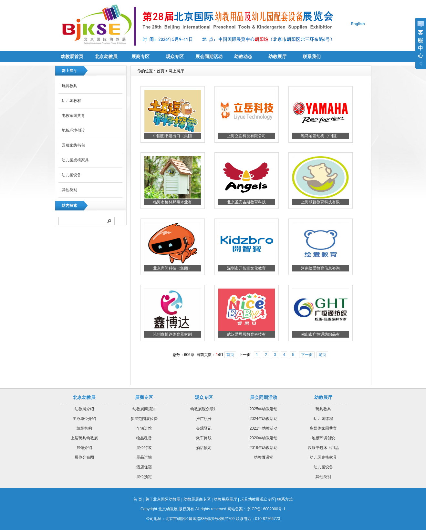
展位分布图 (84, 457)
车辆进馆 (144, 428)
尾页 (322, 354)
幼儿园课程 (323, 418)
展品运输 (144, 457)
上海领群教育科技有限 (320, 202)
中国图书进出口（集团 (172, 136)
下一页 (307, 354)
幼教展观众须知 (203, 409)
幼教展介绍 (84, 409)
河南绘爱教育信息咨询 (320, 268)
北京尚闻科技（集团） (172, 268)
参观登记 (204, 428)
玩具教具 (69, 86)
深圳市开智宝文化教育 (246, 268)
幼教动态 (243, 56)
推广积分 (204, 418)
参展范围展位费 (144, 418)
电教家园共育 (73, 115)
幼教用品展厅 (225, 499)
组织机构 (84, 428)
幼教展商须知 (144, 409)
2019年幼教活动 (264, 447)
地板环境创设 (73, 130)
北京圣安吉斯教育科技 (246, 202)
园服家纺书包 (73, 145)
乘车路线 (204, 438)
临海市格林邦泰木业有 (172, 202)
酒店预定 (204, 447)
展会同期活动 (209, 56)
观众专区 (175, 56)
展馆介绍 (84, 447)
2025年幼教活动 (264, 409)
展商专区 (140, 56)
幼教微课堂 (263, 457)
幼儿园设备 (71, 175)
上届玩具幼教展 (84, 438)
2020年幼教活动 (264, 438)
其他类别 (69, 190)
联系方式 (285, 499)
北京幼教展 (106, 56)
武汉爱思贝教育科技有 (246, 334)
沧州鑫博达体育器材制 (172, 334)
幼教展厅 (277, 56)
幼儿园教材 (71, 100)
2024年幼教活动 (264, 418)
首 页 (137, 499)
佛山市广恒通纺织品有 (320, 334)
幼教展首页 (72, 56)
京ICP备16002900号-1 (266, 509)
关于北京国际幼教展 (162, 499)
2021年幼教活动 (264, 428)
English (358, 24)
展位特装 (144, 447)
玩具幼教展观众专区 (257, 499)
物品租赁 (144, 438)
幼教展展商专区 (197, 499)
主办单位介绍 (84, 418)
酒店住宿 (144, 467)
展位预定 (144, 476)
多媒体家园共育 (323, 428)
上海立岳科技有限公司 (246, 136)
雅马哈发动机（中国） (320, 136)
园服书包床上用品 (323, 447)
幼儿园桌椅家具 (75, 160)
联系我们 (312, 56)
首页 (230, 354)
